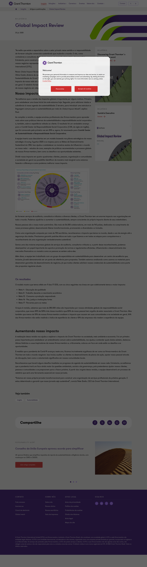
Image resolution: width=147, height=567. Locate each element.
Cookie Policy (47, 81)
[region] (74, 76)
